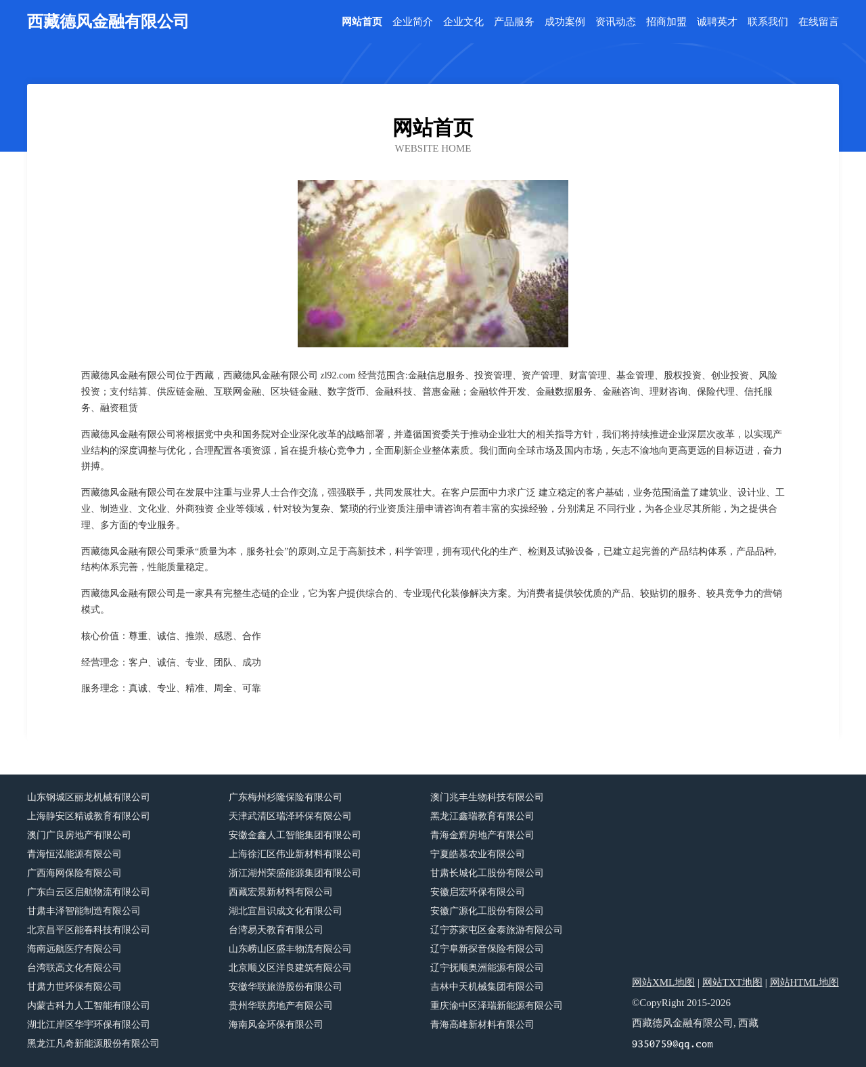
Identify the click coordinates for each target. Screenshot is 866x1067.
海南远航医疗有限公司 (74, 949)
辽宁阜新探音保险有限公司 (487, 949)
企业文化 (463, 22)
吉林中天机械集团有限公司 (487, 987)
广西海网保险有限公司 (74, 873)
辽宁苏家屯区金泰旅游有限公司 (496, 930)
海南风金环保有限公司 (276, 1025)
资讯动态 (615, 22)
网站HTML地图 (805, 982)
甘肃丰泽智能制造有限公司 (84, 911)
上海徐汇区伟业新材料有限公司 (295, 854)
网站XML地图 (663, 982)
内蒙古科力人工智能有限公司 (88, 1006)
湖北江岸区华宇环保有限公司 (88, 1025)
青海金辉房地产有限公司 (482, 835)
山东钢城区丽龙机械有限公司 (88, 797)
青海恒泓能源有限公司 (74, 854)
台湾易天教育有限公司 (276, 930)
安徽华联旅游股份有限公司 (285, 987)
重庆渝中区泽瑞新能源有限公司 (496, 1006)
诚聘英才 (717, 22)
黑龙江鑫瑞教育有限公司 (482, 816)
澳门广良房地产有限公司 (79, 835)
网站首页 (362, 22)
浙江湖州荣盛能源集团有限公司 (295, 873)
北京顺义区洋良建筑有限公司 (290, 968)
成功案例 (565, 22)
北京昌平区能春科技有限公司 (88, 930)
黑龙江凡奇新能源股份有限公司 (93, 1044)
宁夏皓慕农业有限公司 (477, 854)
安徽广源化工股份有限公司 (487, 911)
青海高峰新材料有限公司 (482, 1025)
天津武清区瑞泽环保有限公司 (290, 816)
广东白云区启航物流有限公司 (88, 892)
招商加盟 (666, 22)
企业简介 (412, 22)
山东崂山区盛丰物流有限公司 (290, 949)
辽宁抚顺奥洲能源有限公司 (487, 968)
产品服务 (514, 22)
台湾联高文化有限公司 (74, 968)
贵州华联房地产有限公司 (281, 1006)
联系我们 (768, 22)
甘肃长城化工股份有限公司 (487, 873)
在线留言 (818, 22)
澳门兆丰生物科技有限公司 (487, 797)
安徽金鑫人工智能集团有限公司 (295, 835)
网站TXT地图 (732, 982)
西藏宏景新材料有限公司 (281, 892)
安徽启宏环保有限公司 (477, 892)
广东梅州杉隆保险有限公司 (285, 797)
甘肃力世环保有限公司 (74, 987)
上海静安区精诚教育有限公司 (88, 816)
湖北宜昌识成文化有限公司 (285, 911)
